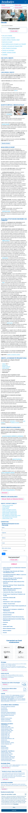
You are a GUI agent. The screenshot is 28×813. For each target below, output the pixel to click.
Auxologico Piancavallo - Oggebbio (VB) (8, 756)
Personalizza (15, 804)
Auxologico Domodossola (5, 741)
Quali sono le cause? (7, 42)
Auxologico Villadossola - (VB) (6, 743)
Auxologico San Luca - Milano (6, 755)
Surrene (5, 632)
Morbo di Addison (7, 630)
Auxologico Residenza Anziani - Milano (7, 757)
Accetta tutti (14, 810)
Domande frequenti (6, 7)
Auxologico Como (4, 739)
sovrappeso (9, 114)
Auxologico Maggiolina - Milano (6, 729)
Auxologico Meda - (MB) (5, 737)
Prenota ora (5, 684)
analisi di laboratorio (15, 695)
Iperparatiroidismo (7, 614)
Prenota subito (14, 31)
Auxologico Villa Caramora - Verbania (7, 742)
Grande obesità (5, 508)
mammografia (7, 697)
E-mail (3, 543)
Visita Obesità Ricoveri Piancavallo (9, 516)
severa (15, 90)
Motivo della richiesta (6, 548)
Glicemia (5, 599)
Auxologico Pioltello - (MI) (5, 733)
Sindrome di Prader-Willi (8, 612)
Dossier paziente (18, 7)
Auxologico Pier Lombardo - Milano (7, 730)
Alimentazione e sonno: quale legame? (12, 601)
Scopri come (5, 779)
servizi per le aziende (21, 699)
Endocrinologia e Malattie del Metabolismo (8, 712)
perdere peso (10, 322)
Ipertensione (5, 365)
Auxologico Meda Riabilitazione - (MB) (7, 738)
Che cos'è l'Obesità (7, 35)
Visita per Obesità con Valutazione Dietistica (12, 499)
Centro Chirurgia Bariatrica (8, 489)
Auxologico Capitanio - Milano (6, 752)
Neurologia (3, 716)
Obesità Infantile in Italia (7, 518)
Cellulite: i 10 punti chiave (9, 603)
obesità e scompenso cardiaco (13, 354)
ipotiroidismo (12, 421)
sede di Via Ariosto (17, 459)
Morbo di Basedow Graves (9, 628)
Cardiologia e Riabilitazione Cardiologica (8, 706)
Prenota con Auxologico (8, 50)
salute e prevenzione (16, 764)
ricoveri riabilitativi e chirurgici (12, 699)
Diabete (4, 363)
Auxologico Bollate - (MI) (5, 734)
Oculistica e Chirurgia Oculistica (6, 718)
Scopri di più (4, 670)
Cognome (4, 532)
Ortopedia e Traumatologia (5, 719)
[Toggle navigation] (25, 2)
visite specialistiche (11, 698)
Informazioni (5, 492)
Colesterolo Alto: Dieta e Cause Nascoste (12, 592)
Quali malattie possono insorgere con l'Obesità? (14, 44)
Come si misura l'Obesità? (8, 37)
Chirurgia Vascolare (4, 710)
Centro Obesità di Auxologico (9, 48)
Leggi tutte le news (6, 767)
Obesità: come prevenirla (7, 505)
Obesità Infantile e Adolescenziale (9, 512)
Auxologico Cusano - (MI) (5, 735)
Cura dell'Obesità (6, 506)
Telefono (3, 537)
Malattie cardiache (6, 366)
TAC (17, 696)
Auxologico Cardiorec (4, 747)
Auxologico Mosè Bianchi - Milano (7, 753)
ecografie (12, 697)
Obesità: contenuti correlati (9, 52)
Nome (3, 527)
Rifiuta (14, 807)
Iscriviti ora (4, 789)
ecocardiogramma (4, 698)
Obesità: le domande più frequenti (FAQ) (12, 46)
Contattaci (4, 54)
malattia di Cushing (15, 422)
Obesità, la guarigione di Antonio (9, 509)
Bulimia (5, 624)
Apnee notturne (5, 368)
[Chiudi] (25, 794)
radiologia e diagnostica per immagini (7, 696)
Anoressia (5, 622)
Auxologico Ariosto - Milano (5, 726)
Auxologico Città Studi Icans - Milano (7, 727)
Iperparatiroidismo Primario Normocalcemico (13, 616)
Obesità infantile (6, 143)
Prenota (3, 5)
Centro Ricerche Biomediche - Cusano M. (8, 760)
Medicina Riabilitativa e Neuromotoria (7, 715)
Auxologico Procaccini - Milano (6, 731)
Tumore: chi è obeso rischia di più (9, 511)
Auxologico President (4, 748)
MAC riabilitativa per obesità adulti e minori (11, 515)
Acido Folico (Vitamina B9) (9, 597)
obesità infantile (5, 124)
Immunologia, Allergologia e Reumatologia (8, 713)
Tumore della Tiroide (7, 626)
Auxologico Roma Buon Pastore (6, 759)
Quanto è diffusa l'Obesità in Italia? (11, 39)
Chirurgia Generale (4, 709)
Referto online (18, 5)
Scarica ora (5, 690)
